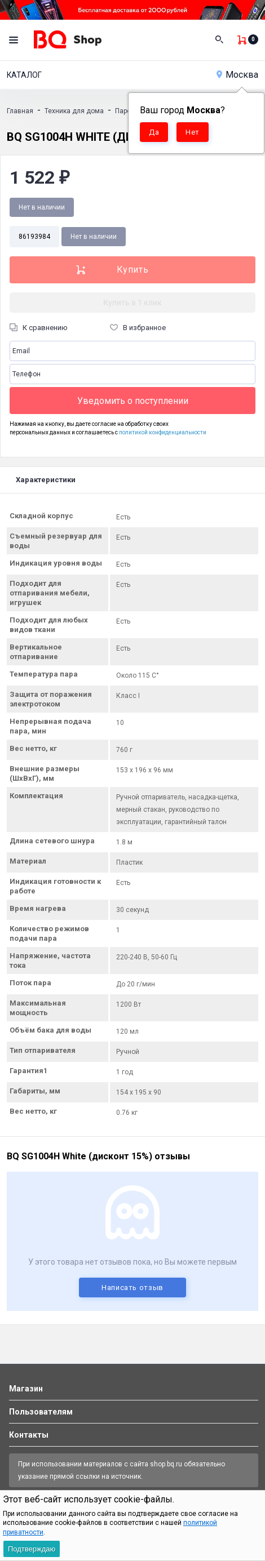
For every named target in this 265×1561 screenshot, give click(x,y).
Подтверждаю (31, 1549)
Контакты (28, 1434)
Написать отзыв (132, 1287)
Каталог (24, 74)
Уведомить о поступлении (132, 400)
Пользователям (41, 1411)
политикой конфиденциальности (162, 432)
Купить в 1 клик (132, 302)
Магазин (26, 1388)
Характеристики (46, 479)
